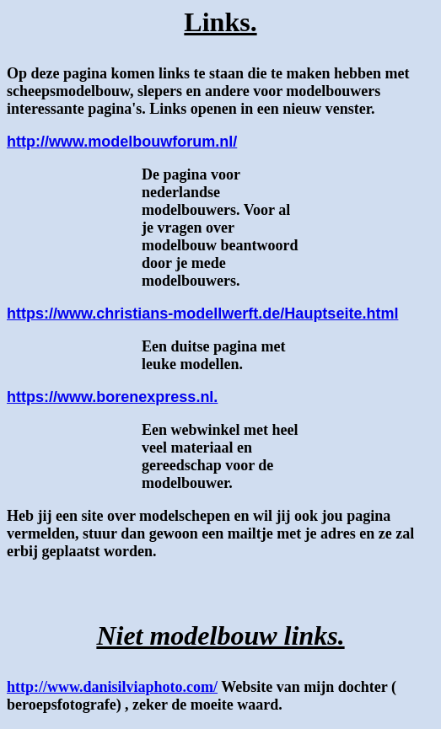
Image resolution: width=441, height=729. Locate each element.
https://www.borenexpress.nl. (112, 397)
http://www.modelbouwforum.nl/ (122, 141)
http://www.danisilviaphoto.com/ (112, 686)
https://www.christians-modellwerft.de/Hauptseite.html (202, 313)
